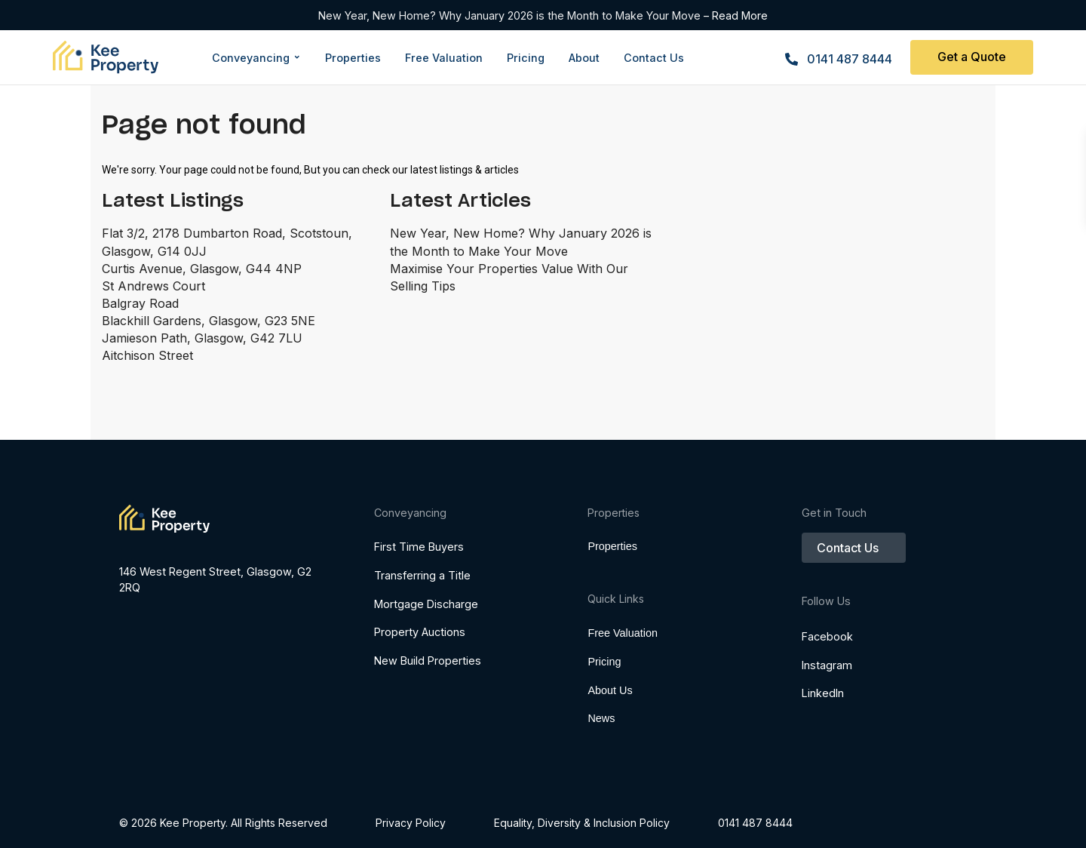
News (601, 747)
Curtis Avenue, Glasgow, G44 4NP (202, 268)
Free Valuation (622, 662)
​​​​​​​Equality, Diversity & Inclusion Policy (582, 822)
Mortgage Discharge (426, 604)
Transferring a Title (422, 575)
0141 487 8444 (849, 58)
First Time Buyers (419, 546)
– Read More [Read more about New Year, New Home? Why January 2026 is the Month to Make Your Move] (736, 15)
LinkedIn (823, 714)
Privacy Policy (411, 822)
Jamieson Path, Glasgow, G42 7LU (202, 338)
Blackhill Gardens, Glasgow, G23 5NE (208, 320)
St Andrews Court (153, 285)
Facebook (827, 657)
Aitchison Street (147, 355)
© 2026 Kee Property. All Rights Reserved (223, 822)
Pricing (604, 690)
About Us (609, 719)
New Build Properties (427, 660)
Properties (612, 546)
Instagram (827, 686)
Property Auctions (419, 631)
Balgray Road (140, 303)
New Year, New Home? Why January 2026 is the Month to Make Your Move (511, 15)
